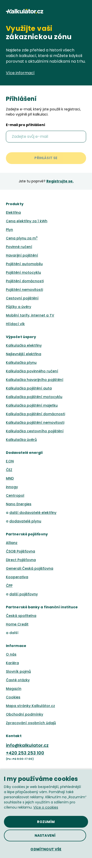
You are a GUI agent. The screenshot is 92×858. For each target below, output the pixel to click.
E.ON (10, 461)
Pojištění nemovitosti (24, 289)
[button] (84, 11)
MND (10, 478)
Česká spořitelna (21, 615)
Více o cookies (45, 807)
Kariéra (12, 662)
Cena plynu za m (22, 238)
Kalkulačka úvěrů (21, 439)
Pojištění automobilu (24, 263)
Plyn (9, 229)
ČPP (9, 585)
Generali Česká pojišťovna (29, 568)
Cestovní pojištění (22, 298)
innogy (12, 486)
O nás (11, 654)
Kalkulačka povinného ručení (32, 371)
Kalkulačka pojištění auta (29, 388)
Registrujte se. (60, 181)
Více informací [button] (23, 73)
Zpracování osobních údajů (31, 722)
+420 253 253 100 (25, 753)
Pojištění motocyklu (23, 272)
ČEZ (9, 469)
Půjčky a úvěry (18, 306)
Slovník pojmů (18, 671)
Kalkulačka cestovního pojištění (35, 431)
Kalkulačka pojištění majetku (32, 405)
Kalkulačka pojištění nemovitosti (35, 422)
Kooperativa (17, 577)
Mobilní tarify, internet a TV (30, 315)
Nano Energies (18, 504)
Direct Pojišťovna (21, 559)
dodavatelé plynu (25, 521)
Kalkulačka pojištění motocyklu (34, 396)
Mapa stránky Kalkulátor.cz (30, 705)
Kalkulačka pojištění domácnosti (35, 413)
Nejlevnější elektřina (23, 354)
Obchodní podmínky (24, 714)
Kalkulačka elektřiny (24, 345)
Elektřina (13, 212)
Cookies (13, 697)
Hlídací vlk (15, 323)
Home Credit (17, 624)
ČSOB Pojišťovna (20, 551)
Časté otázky (18, 680)
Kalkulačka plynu (21, 362)
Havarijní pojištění (22, 255)
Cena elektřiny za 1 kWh (26, 221)
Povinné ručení (19, 246)
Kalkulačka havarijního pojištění (34, 379)
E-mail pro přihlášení (25, 125)
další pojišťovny (23, 594)
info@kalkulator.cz (27, 745)
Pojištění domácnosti (25, 281)
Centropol (15, 495)
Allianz (11, 542)
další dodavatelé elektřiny (32, 512)
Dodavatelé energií (24, 452)
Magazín (13, 688)
